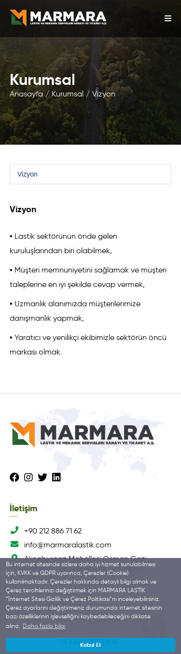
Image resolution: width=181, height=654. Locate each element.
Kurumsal (68, 93)
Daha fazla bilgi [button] (44, 625)
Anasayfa (26, 93)
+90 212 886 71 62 (46, 530)
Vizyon (103, 93)
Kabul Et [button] (90, 644)
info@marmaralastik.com (60, 544)
